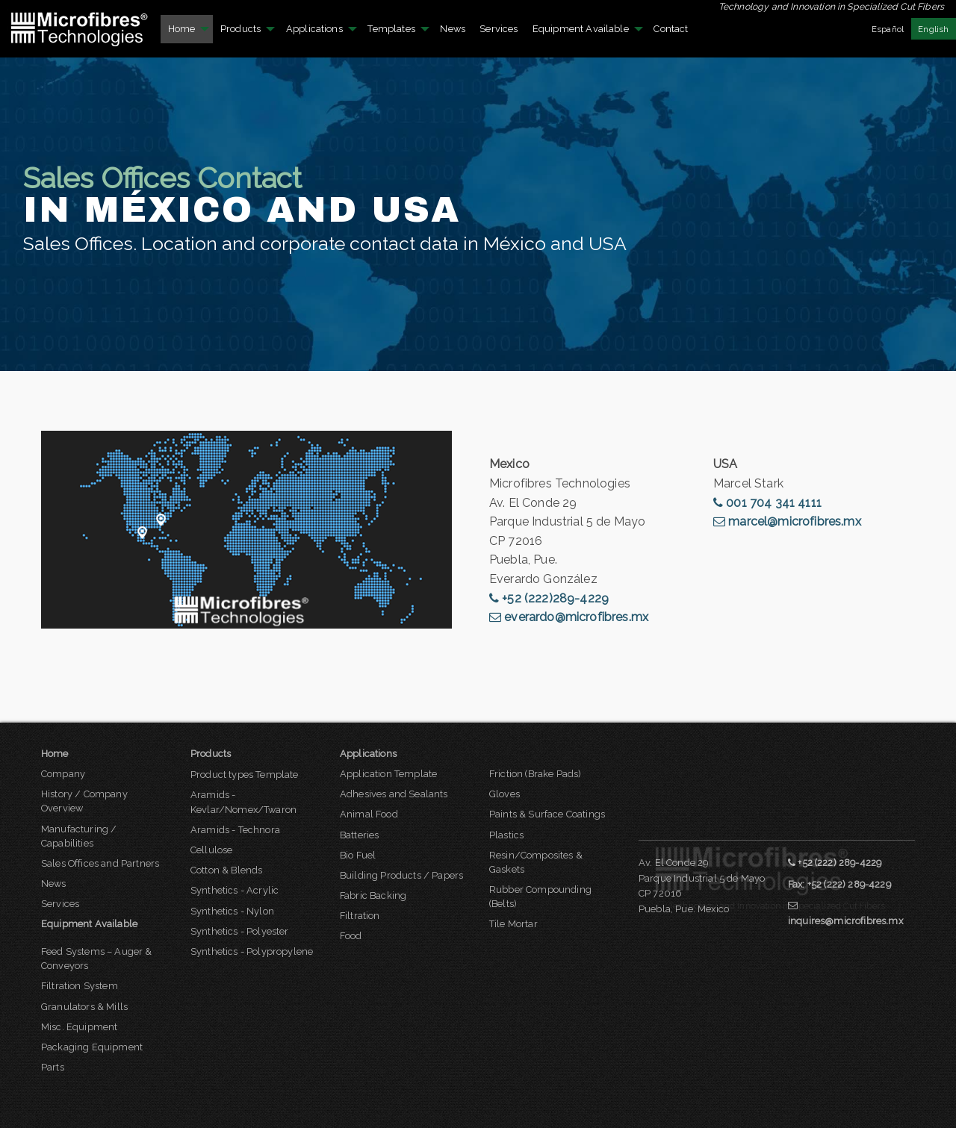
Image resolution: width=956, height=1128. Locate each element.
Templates (391, 28)
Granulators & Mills (84, 1006)
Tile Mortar (513, 923)
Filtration (360, 915)
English (933, 29)
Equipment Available (581, 28)
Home (182, 28)
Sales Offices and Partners (100, 863)
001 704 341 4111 (767, 503)
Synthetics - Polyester (239, 931)
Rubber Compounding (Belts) (540, 896)
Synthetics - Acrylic (234, 890)
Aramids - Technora (235, 829)
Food (351, 935)
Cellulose (211, 850)
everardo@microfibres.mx (568, 617)
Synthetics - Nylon (232, 911)
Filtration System (79, 985)
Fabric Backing (373, 895)
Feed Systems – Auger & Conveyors (96, 958)
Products (240, 28)
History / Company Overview (84, 801)
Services (498, 28)
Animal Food (369, 814)
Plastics (506, 835)
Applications (314, 28)
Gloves (504, 794)
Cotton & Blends (226, 870)
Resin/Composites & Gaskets (536, 862)
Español (888, 29)
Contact (671, 28)
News (452, 28)
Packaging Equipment (92, 1047)
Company (63, 773)
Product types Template (244, 774)
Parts (52, 1067)
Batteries (359, 835)
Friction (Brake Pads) (535, 773)
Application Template (388, 773)
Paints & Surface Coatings (547, 814)
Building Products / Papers (401, 875)
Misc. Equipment (79, 1026)
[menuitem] (80, 28)
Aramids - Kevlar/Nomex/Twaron (243, 801)
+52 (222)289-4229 (549, 598)
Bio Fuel (358, 855)
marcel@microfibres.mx (787, 521)
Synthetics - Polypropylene (251, 951)
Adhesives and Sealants (394, 794)
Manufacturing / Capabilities (79, 836)
